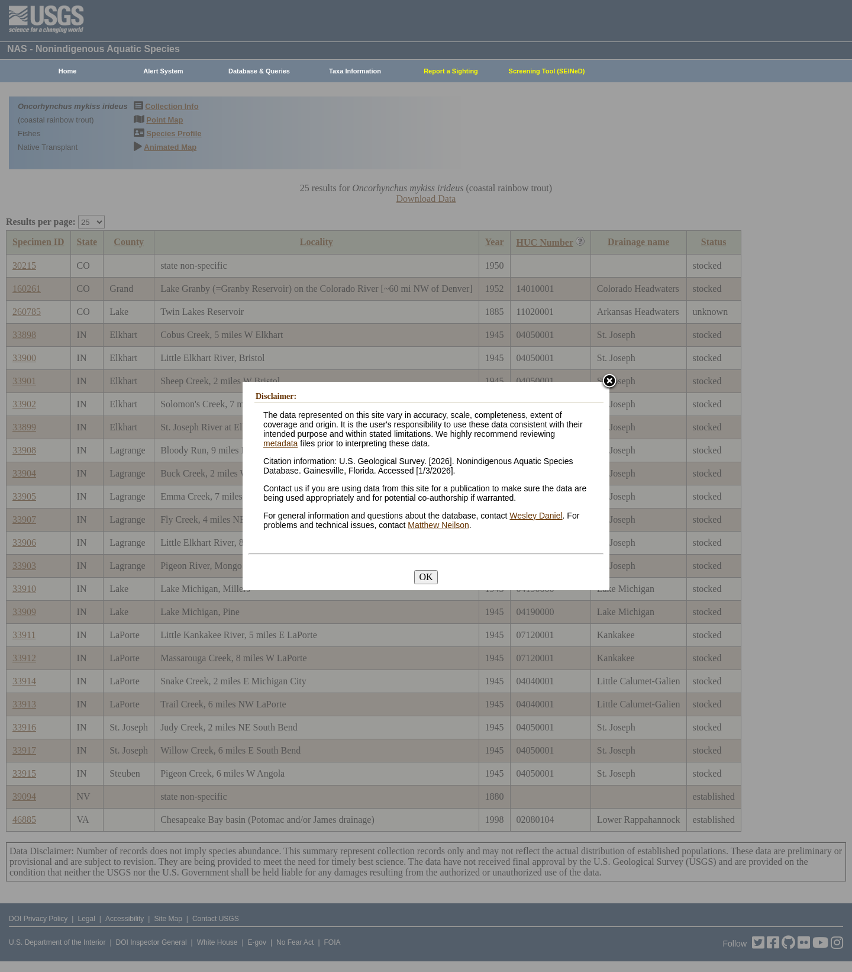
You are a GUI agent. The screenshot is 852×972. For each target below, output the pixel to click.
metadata (280, 443)
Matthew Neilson (438, 525)
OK (426, 577)
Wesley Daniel (535, 515)
